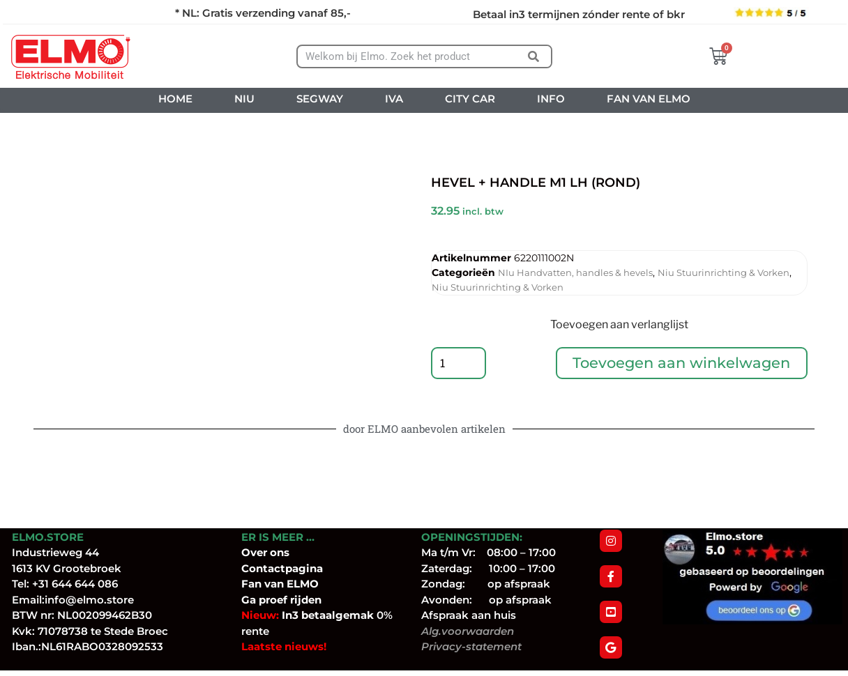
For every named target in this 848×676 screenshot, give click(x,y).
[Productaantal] (459, 364)
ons (279, 552)
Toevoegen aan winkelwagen (682, 364)
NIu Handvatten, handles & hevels (575, 272)
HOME (175, 98)
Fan (251, 583)
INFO (551, 98)
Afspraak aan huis (468, 615)
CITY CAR (470, 98)
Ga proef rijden (281, 599)
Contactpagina (282, 568)
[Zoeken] (533, 56)
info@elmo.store (89, 599)
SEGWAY (319, 98)
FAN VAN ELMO (648, 98)
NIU (244, 98)
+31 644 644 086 (75, 583)
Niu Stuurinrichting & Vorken (723, 272)
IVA (394, 98)
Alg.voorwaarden (467, 631)
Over (255, 552)
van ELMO (290, 583)
